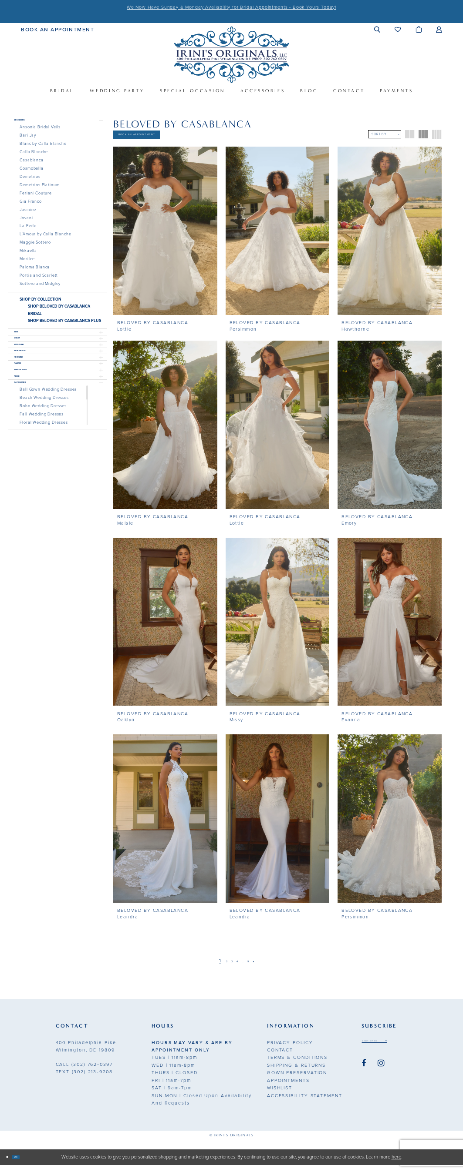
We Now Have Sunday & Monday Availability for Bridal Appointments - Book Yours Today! (231, 7)
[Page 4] (236, 969)
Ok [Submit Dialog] (26, 1164)
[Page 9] (256, 969)
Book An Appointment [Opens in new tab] (162, 138)
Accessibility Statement (304, 1102)
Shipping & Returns (296, 1072)
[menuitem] (57, 29)
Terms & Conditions (297, 1065)
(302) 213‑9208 (84, 1079)
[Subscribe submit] (412, 1050)
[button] (377, 29)
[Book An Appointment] (57, 29)
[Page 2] (218, 969)
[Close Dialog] (10, 1164)
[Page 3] (227, 969)
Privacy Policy (290, 1049)
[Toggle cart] (419, 29)
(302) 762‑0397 (84, 1071)
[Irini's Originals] (231, 54)
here (396, 1164)
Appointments (288, 1088)
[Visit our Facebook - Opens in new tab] (364, 1075)
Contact (280, 1057)
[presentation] (165, 238)
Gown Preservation (297, 1080)
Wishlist (279, 1095)
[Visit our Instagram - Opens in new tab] (381, 1075)
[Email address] (388, 1050)
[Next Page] (266, 969)
